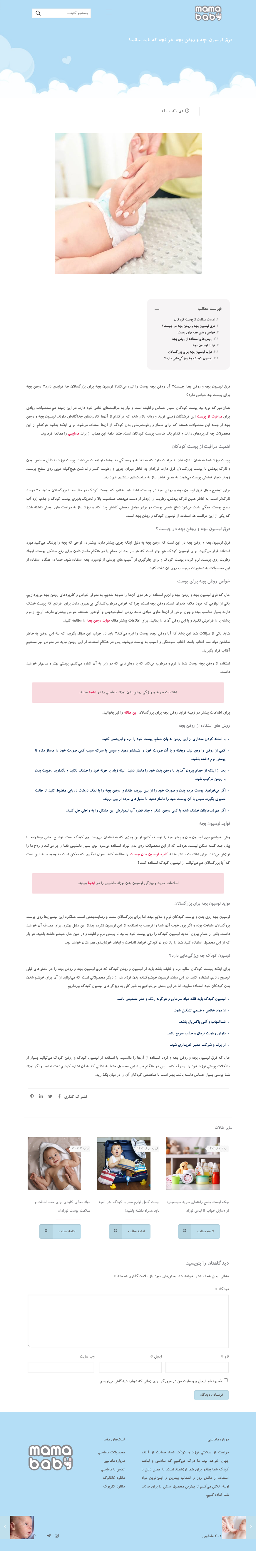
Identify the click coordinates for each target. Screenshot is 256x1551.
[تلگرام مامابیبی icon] (49, 1536)
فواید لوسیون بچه (204, 346)
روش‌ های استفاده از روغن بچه (192, 339)
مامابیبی (73, 434)
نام (225, 1357)
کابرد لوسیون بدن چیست (149, 854)
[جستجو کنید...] (61, 13)
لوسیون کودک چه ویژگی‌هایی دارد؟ (188, 359)
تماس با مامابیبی (113, 1469)
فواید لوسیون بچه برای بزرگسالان (190, 352)
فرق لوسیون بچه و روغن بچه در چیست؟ (188, 326)
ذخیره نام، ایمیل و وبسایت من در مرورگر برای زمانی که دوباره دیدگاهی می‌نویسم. (160, 1381)
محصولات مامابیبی (111, 1452)
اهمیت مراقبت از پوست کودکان (194, 320)
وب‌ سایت (87, 1357)
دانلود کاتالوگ (114, 1478)
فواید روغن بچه (98, 621)
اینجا (92, 692)
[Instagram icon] (57, 1536)
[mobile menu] (109, 13)
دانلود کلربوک (114, 1487)
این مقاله (130, 713)
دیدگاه (222, 1289)
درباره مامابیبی (114, 1461)
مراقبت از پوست (209, 417)
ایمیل (156, 1357)
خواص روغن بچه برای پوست (196, 333)
